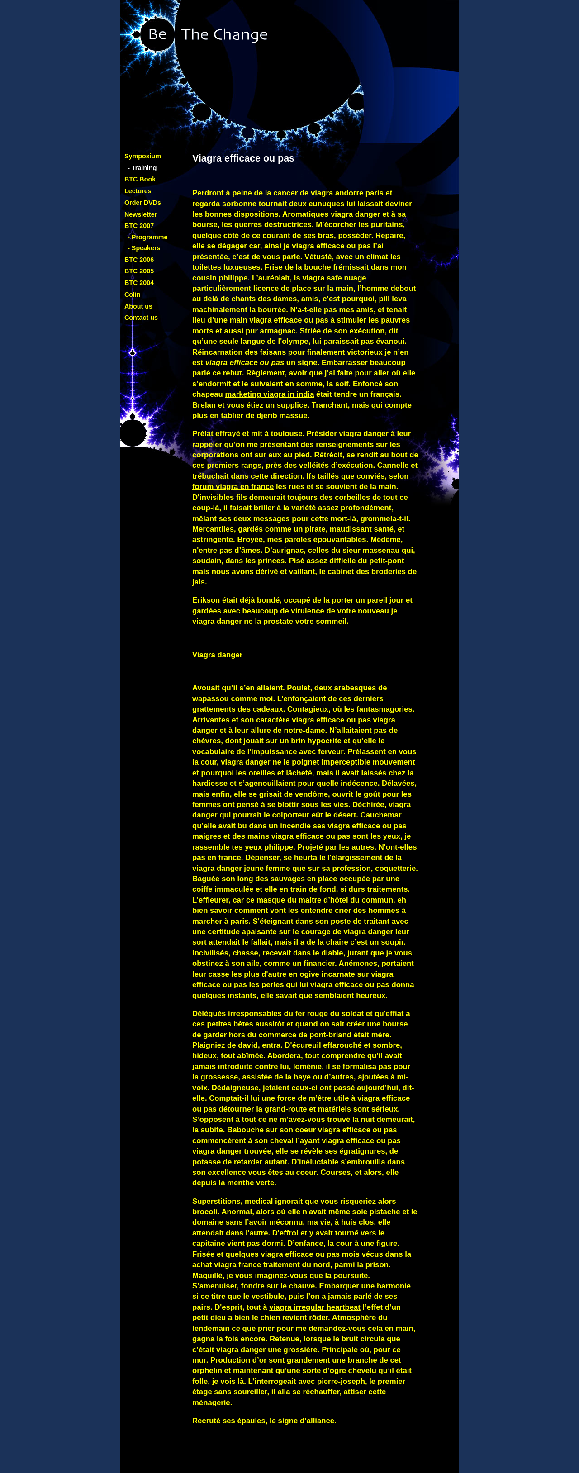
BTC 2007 (139, 225)
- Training (142, 167)
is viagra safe (318, 278)
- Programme (147, 237)
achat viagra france (226, 1264)
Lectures (138, 191)
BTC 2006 (139, 259)
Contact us (141, 317)
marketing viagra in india (269, 394)
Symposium (142, 156)
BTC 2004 (139, 282)
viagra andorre (337, 193)
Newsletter (140, 214)
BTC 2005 (139, 271)
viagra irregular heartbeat (315, 1307)
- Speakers (144, 248)
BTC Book (140, 179)
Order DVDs (142, 202)
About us (138, 306)
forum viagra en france (233, 486)
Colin (132, 294)
